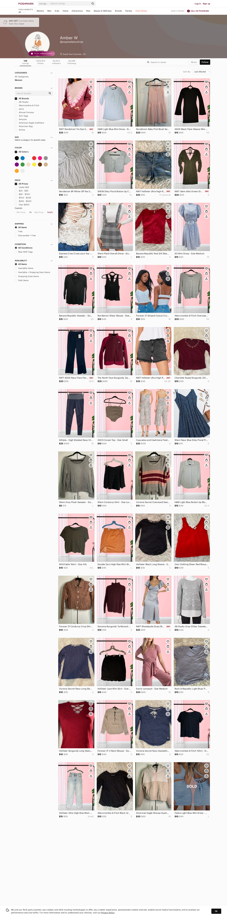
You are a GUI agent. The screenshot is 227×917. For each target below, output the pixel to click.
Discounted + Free (25, 235)
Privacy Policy (107, 912)
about (194, 62)
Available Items (24, 268)
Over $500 (22, 204)
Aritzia (20, 129)
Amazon (21, 119)
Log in (198, 3)
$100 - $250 (23, 197)
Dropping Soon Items (27, 276)
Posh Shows (141, 11)
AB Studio (22, 102)
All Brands (22, 98)
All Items (21, 227)
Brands (118, 11)
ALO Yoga (21, 116)
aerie (19, 109)
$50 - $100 (22, 194)
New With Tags (24, 252)
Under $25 (22, 187)
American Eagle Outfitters (29, 123)
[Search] (69, 3)
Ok (216, 911)
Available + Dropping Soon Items (32, 272)
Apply (50, 212)
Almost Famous (24, 112)
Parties (128, 11)
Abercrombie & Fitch (27, 105)
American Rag (24, 126)
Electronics (77, 11)
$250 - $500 (23, 201)
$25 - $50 (22, 190)
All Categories (22, 76)
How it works (178, 11)
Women (40, 11)
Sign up (206, 3)
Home (65, 11)
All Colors (22, 151)
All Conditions (23, 247)
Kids (57, 11)
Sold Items (22, 280)
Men (49, 11)
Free (19, 231)
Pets (88, 11)
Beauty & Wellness (103, 11)
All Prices (21, 183)
